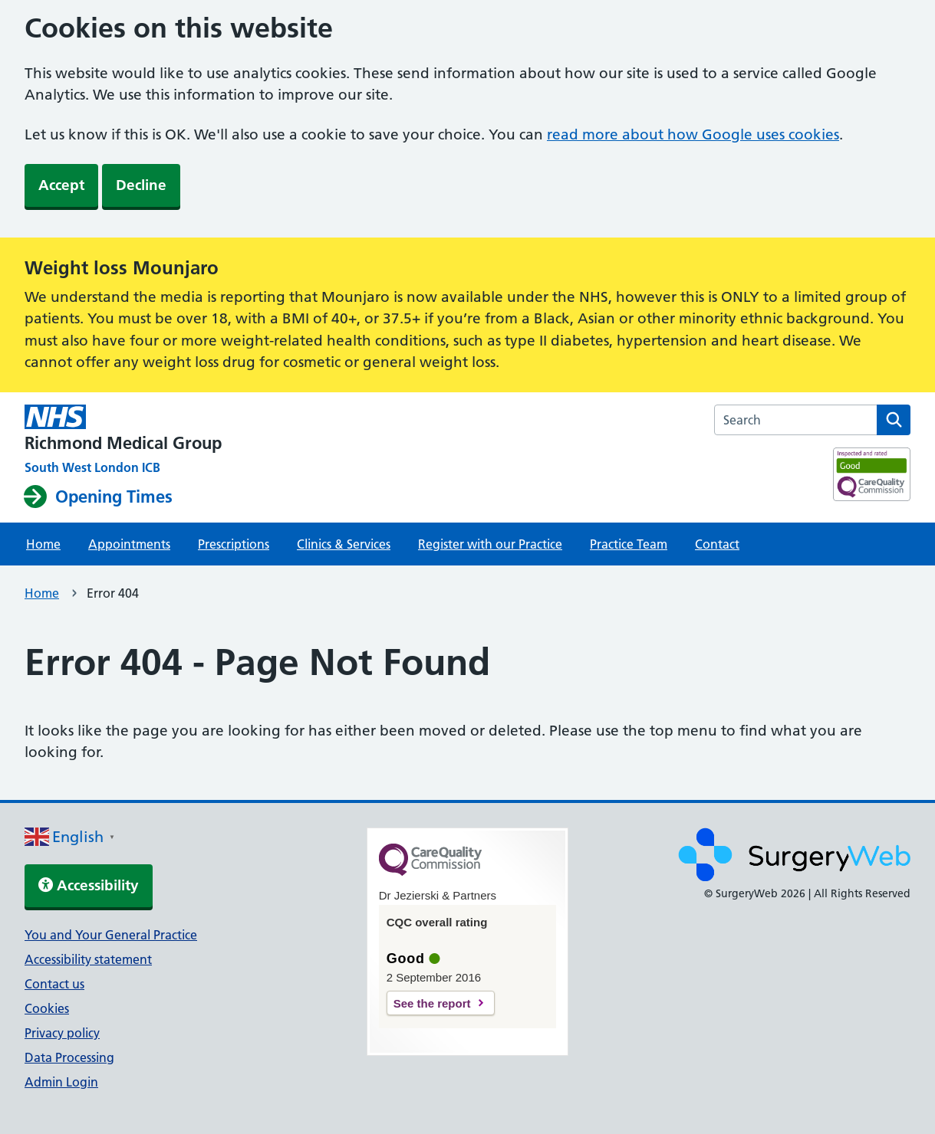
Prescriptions (233, 544)
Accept (61, 185)
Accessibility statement (88, 959)
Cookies (47, 1008)
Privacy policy (62, 1033)
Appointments (129, 544)
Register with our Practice (490, 544)
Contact (717, 544)
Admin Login (61, 1082)
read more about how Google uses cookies (693, 134)
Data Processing (69, 1057)
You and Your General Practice (111, 934)
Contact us (54, 983)
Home (43, 544)
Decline (141, 185)
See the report (432, 1003)
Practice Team (628, 544)
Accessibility (88, 885)
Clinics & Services (343, 544)
